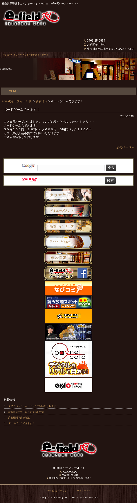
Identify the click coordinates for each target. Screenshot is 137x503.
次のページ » (125, 147)
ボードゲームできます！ (21, 423)
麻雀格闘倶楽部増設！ (20, 417)
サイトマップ (83, 491)
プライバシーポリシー (58, 491)
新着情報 (41, 101)
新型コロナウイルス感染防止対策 (26, 412)
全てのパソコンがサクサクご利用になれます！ (24, 55)
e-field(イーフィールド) (17, 101)
